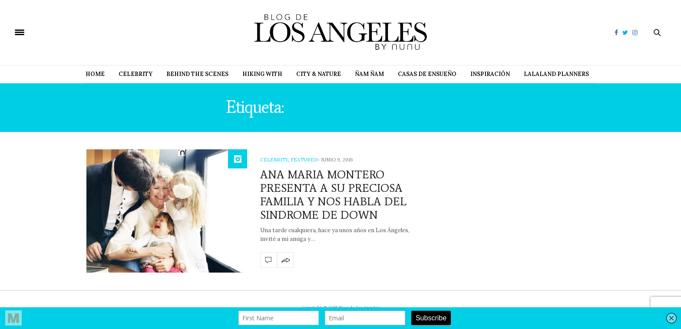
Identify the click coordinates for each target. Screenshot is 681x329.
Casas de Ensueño (427, 74)
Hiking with (262, 74)
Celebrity (135, 74)
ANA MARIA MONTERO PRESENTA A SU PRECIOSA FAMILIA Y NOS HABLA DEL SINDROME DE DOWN (333, 195)
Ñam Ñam (369, 74)
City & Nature (318, 74)
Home (95, 74)
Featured (304, 160)
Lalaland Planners (556, 74)
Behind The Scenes (197, 74)
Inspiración (490, 74)
